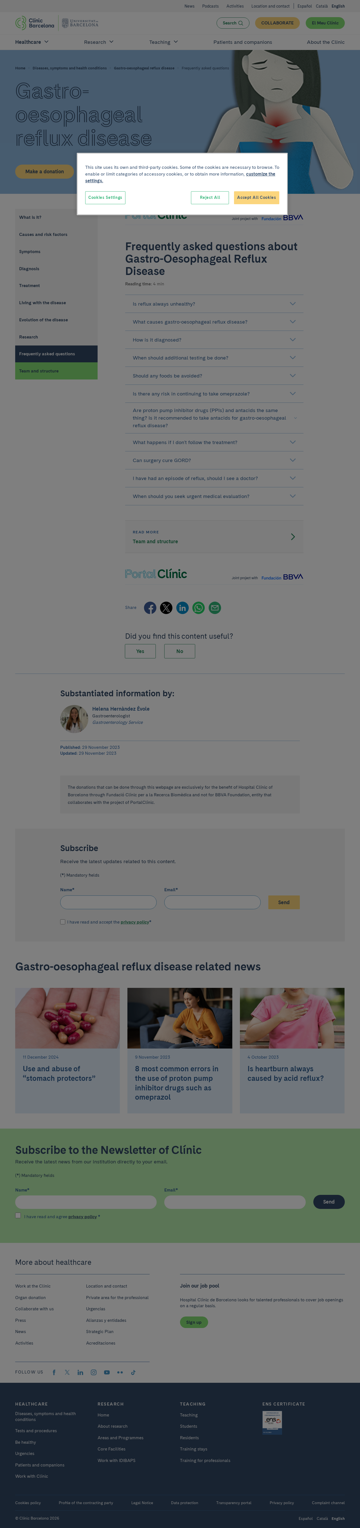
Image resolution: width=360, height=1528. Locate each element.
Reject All (210, 197)
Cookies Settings (105, 197)
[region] (182, 184)
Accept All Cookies (256, 197)
